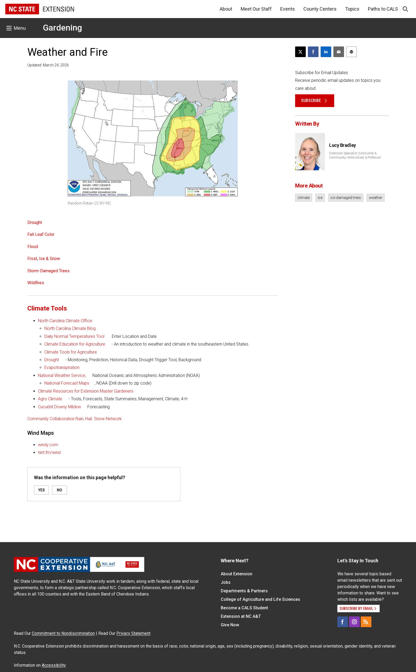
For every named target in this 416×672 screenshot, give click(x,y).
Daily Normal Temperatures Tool (74, 336)
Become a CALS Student (244, 607)
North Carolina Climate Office (65, 320)
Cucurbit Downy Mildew (59, 406)
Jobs (226, 582)
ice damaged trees (345, 197)
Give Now (230, 624)
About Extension (236, 573)
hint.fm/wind (49, 452)
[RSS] (366, 621)
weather (375, 197)
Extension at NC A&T (241, 616)
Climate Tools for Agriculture (70, 352)
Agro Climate (50, 398)
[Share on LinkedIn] (326, 51)
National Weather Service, (62, 375)
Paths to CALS (383, 9)
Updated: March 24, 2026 (48, 65)
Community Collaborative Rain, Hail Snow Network (74, 418)
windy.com (48, 444)
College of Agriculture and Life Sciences (260, 599)
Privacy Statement (133, 633)
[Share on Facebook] (313, 51)
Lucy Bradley (342, 145)
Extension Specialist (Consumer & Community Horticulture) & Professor (355, 155)
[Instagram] (354, 621)
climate (304, 197)
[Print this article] (351, 51)
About (226, 9)
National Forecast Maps (66, 383)
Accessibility (54, 665)
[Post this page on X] (300, 51)
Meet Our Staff (256, 9)
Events (287, 9)
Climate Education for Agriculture (74, 344)
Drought (51, 359)
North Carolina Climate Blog (70, 328)
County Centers (320, 9)
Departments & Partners (244, 590)
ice (320, 197)
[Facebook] (342, 621)
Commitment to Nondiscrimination (63, 633)
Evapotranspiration (61, 367)
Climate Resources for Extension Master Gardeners (85, 391)
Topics (352, 9)
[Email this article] (338, 51)
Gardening (62, 28)
